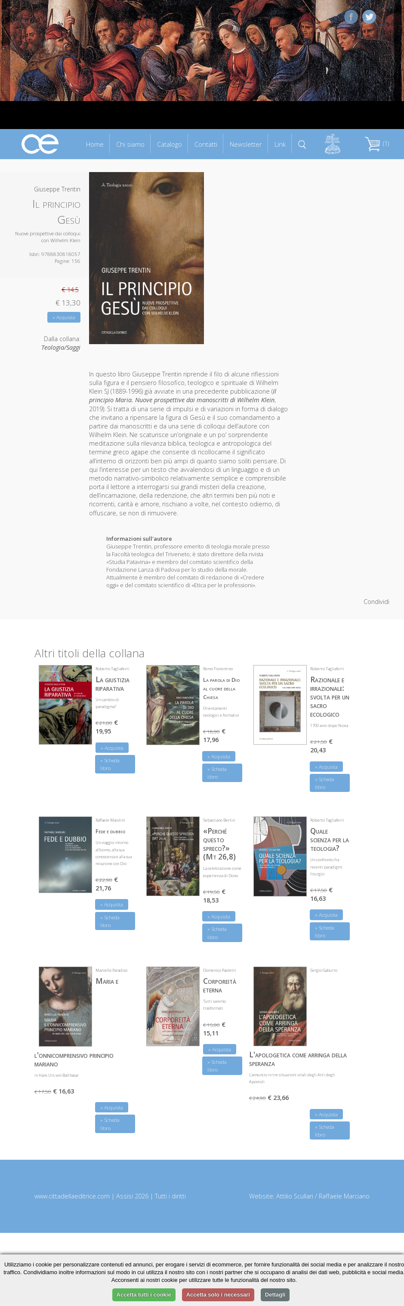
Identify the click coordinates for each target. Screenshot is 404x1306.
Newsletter (246, 144)
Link (280, 144)
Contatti (205, 144)
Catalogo (169, 144)
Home (95, 144)
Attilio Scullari (294, 1196)
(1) (377, 143)
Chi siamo (130, 144)
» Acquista (63, 317)
